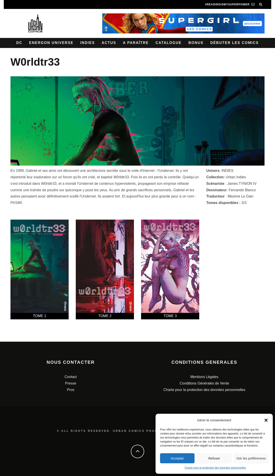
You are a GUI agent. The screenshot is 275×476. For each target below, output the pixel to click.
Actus (109, 43)
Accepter (177, 458)
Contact (70, 377)
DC (19, 43)
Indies (87, 43)
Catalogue (169, 43)
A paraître (136, 43)
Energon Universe (51, 43)
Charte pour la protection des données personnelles (215, 467)
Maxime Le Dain (241, 196)
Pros (70, 390)
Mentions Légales (204, 377)
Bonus (195, 43)
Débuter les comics (234, 43)
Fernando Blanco (242, 190)
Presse (70, 383)
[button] (266, 420)
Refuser (214, 458)
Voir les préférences (251, 458)
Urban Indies (236, 177)
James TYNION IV (242, 183)
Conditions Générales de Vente (204, 383)
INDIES (227, 171)
